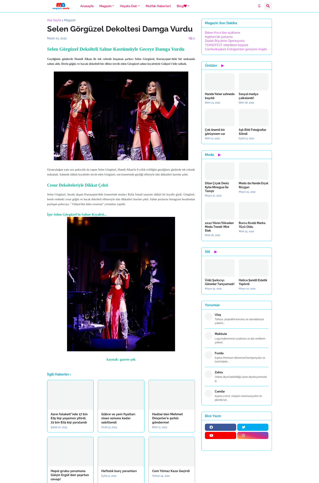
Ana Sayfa (54, 20)
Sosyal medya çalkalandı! (248, 96)
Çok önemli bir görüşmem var (215, 131)
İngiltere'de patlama (219, 36)
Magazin (70, 20)
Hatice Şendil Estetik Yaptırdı (253, 282)
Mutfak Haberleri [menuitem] (158, 6)
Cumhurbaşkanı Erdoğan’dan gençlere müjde (236, 49)
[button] (259, 6)
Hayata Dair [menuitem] (128, 6)
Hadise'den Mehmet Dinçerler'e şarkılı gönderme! (167, 418)
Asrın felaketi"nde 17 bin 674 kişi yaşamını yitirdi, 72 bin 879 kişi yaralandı (69, 418)
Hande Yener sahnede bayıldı (220, 96)
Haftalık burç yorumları (119, 471)
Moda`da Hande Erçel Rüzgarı (253, 185)
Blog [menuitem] (182, 6)
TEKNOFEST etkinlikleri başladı (226, 45)
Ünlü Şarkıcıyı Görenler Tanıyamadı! (220, 282)
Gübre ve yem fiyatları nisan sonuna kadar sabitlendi (118, 418)
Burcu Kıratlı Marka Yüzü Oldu (252, 224)
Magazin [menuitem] (105, 6)
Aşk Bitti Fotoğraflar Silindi (252, 131)
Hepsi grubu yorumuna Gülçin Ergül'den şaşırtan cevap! (70, 475)
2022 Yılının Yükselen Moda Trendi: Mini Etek (219, 226)
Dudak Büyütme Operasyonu (225, 40)
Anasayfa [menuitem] (87, 6)
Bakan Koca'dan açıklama (222, 32)
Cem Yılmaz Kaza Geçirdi (171, 471)
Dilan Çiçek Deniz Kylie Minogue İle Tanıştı (217, 187)
